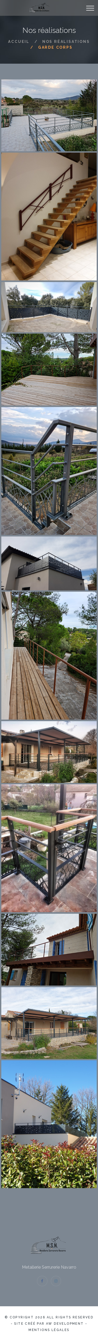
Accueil (19, 41)
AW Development (65, 1323)
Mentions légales (48, 1330)
